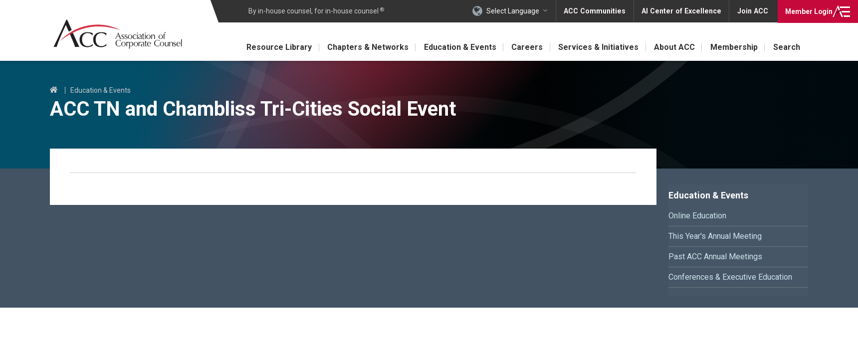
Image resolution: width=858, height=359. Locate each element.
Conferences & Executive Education (730, 277)
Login (808, 11)
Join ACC (752, 11)
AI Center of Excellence (683, 11)
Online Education (697, 215)
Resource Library (275, 47)
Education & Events (457, 47)
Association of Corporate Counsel (118, 34)
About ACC (673, 47)
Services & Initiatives (597, 47)
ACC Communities (598, 11)
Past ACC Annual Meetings (715, 256)
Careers (525, 47)
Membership (733, 47)
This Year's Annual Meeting (715, 236)
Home (54, 90)
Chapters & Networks (364, 47)
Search (786, 47)
